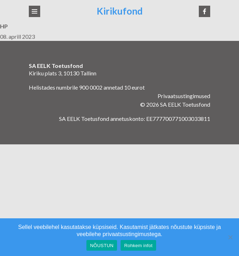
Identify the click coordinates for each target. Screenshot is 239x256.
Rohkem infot (138, 245)
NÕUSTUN (101, 245)
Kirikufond (120, 11)
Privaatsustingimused (184, 95)
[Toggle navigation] (34, 11)
